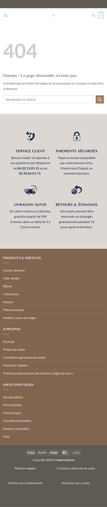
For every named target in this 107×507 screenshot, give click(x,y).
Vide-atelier (11, 278)
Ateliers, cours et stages (19, 318)
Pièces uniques (13, 310)
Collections (11, 294)
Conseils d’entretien (17, 420)
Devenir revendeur (16, 428)
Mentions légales (25, 468)
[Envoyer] (100, 99)
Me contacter (12, 405)
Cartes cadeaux (14, 270)
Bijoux (7, 286)
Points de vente (14, 349)
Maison (8, 302)
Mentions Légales (15, 365)
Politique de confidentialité (25, 483)
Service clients (13, 397)
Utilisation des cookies (75, 483)
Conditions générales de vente (24, 357)
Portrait (8, 342)
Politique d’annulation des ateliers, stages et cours (38, 373)
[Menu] (5, 15)
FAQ (6, 436)
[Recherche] (93, 15)
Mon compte (12, 413)
